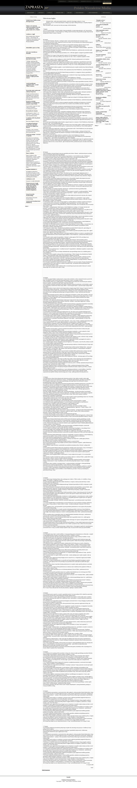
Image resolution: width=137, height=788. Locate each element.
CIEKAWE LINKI (59, 12)
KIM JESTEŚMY (30, 12)
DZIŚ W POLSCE (106, 12)
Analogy (98, 70)
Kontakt (68, 777)
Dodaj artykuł (107, 3)
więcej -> (27, 206)
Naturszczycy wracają (101, 79)
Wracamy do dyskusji (101, 54)
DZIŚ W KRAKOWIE (93, 12)
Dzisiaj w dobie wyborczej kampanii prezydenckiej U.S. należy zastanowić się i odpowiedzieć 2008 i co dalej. (102, 119)
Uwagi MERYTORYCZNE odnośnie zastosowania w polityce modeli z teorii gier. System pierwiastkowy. (103, 91)
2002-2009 (69, 12)
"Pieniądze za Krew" (100, 20)
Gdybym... (98, 44)
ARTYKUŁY (41, 12)
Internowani (98, 74)
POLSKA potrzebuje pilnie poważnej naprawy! (102, 84)
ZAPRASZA (73, 1)
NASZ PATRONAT (79, 12)
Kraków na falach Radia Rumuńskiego (101, 112)
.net (62, 1)
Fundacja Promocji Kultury (68, 780)
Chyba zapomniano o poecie (102, 30)
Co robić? (98, 40)
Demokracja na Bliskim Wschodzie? (101, 98)
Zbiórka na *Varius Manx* (102, 50)
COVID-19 (49, 12)
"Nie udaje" (98, 103)
